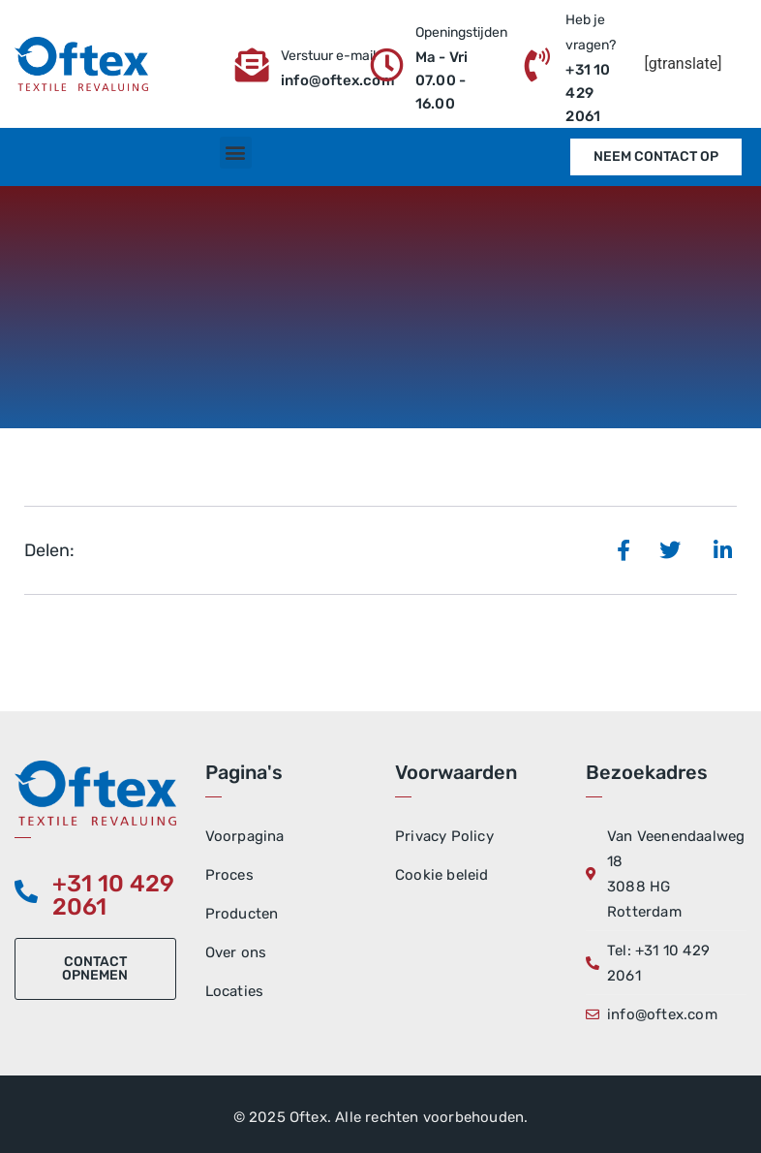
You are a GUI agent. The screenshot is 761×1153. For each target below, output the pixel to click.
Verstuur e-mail (328, 55)
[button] (236, 153)
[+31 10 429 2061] (26, 891)
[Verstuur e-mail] (252, 64)
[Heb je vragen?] (537, 64)
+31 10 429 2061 (113, 895)
